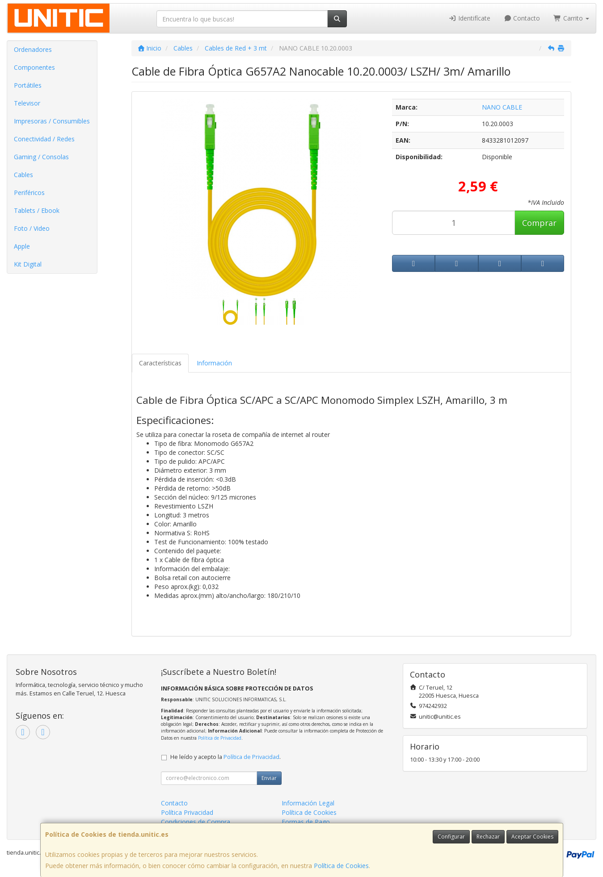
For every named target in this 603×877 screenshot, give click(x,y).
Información (214, 363)
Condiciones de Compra (195, 822)
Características (160, 363)
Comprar (539, 222)
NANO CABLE (502, 107)
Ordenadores (33, 49)
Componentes (34, 67)
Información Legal (308, 803)
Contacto (522, 18)
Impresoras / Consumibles (52, 121)
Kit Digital (28, 264)
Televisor (27, 103)
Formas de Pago (306, 822)
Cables (23, 174)
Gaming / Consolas (41, 157)
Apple (22, 246)
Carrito (571, 18)
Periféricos (29, 192)
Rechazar (488, 836)
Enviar (269, 778)
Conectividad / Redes (44, 139)
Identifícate (469, 18)
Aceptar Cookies (532, 836)
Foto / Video (32, 228)
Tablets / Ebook (36, 210)
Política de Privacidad (219, 738)
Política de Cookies (341, 865)
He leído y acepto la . (225, 757)
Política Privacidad (187, 812)
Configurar (451, 836)
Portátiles (28, 85)
